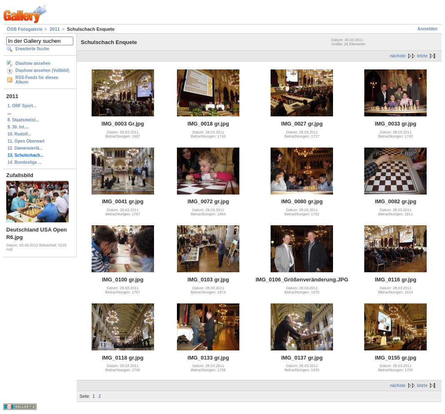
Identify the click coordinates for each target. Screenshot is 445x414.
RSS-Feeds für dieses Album (36, 79)
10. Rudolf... (19, 134)
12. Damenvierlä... (25, 148)
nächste (398, 56)
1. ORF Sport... (21, 106)
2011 (55, 29)
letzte (422, 56)
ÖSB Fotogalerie (24, 29)
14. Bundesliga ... (24, 162)
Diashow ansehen (32, 63)
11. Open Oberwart (26, 141)
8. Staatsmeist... (23, 120)
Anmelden (428, 29)
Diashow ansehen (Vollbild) (42, 70)
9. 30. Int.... (18, 127)
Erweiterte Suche (32, 49)
